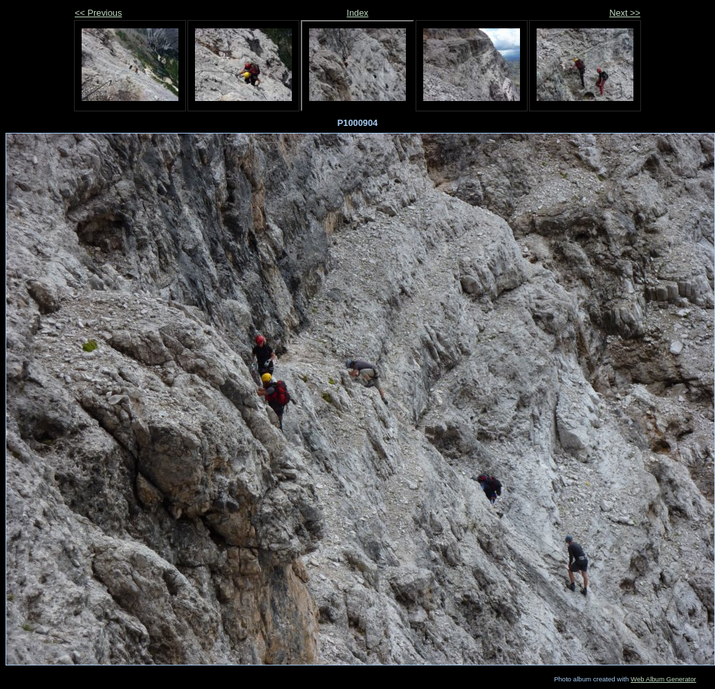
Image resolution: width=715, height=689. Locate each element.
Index (357, 13)
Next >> (624, 13)
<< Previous (98, 13)
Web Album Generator (663, 679)
